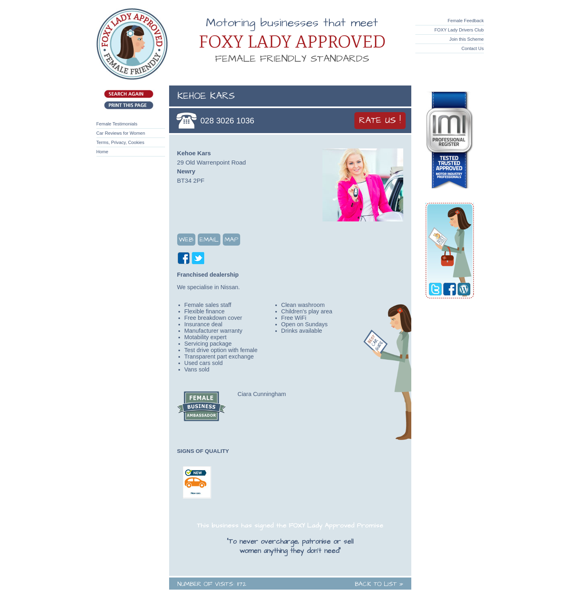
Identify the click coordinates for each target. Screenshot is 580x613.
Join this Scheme (466, 39)
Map (231, 239)
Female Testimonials (117, 123)
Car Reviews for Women (120, 133)
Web (186, 239)
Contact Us (472, 48)
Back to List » (379, 584)
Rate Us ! (380, 121)
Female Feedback (466, 20)
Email (209, 239)
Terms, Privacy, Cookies (120, 142)
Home (102, 151)
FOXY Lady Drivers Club (459, 29)
